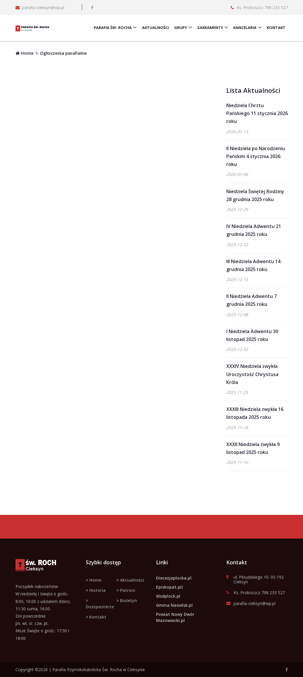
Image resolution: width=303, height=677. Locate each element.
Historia (96, 590)
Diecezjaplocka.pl (173, 578)
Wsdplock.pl (168, 596)
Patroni (126, 590)
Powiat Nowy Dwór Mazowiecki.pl (175, 617)
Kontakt (96, 617)
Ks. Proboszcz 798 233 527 (255, 592)
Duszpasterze (100, 604)
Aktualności (130, 580)
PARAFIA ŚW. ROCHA (113, 27)
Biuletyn (127, 600)
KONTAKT (276, 27)
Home (25, 53)
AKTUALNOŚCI (155, 27)
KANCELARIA (245, 27)
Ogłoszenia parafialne (63, 53)
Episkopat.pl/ (169, 587)
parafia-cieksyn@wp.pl (250, 603)
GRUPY (180, 27)
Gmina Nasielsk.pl (174, 605)
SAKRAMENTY (210, 27)
